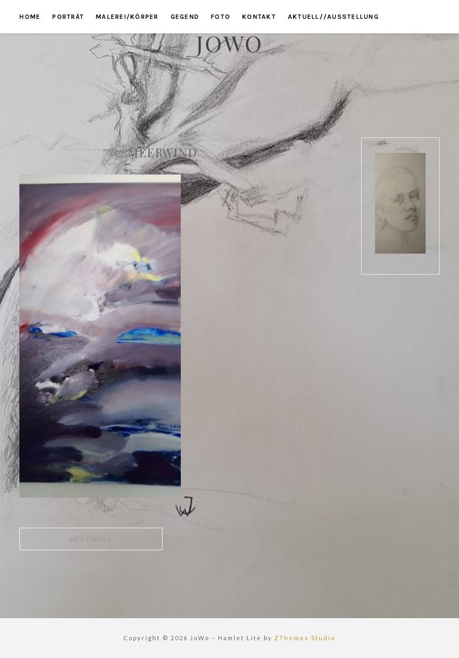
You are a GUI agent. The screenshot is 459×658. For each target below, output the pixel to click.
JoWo (229, 43)
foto (220, 16)
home (29, 16)
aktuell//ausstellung (333, 16)
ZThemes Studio (304, 637)
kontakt (259, 16)
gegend (185, 16)
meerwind (91, 538)
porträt (68, 16)
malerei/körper (127, 16)
